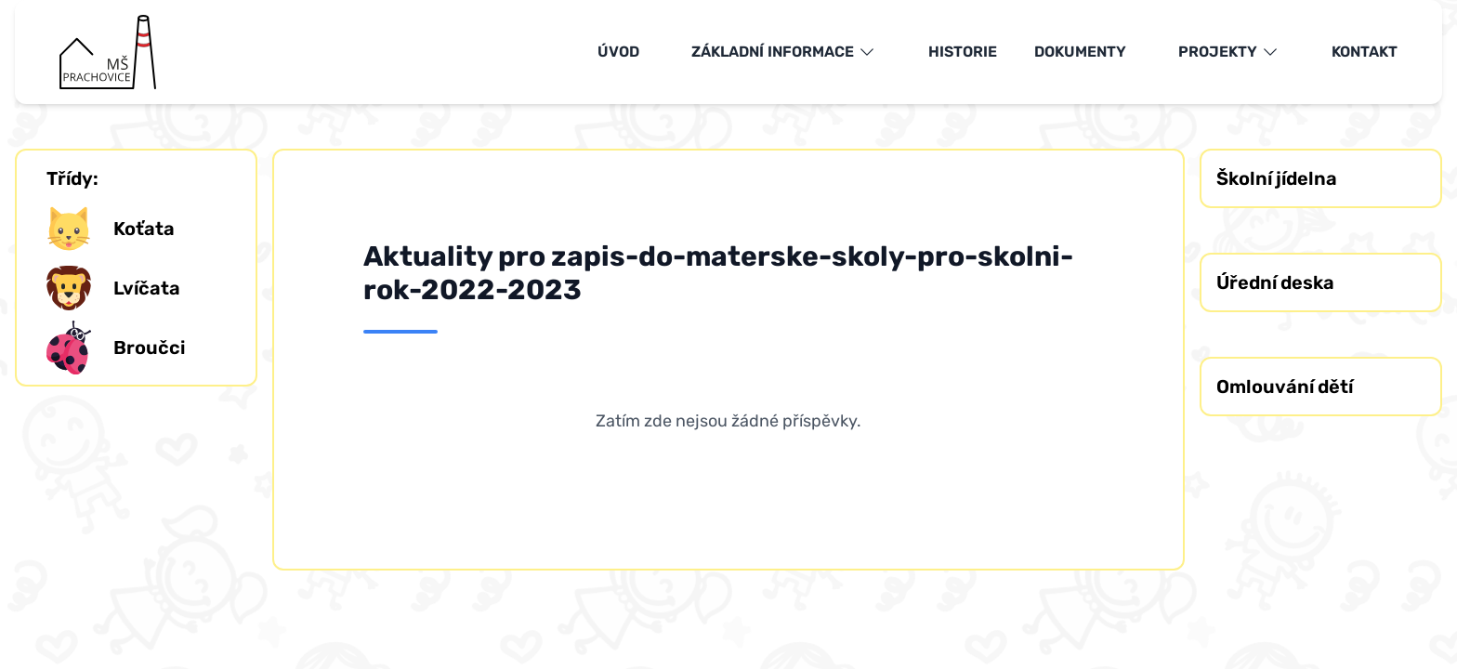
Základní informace (783, 52)
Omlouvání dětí (1284, 386)
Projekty (1229, 52)
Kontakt (1365, 51)
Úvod (618, 51)
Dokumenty (1080, 51)
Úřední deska (1275, 282)
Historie (962, 51)
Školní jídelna (1276, 178)
